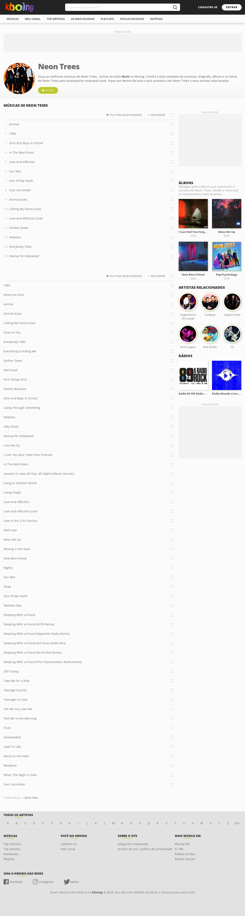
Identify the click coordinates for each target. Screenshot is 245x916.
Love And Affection (22, 162)
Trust (7, 728)
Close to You (12, 332)
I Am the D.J (12, 445)
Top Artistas (12, 849)
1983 (12, 134)
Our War (15, 171)
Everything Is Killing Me (20, 351)
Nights (8, 568)
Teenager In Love (15, 700)
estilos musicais (132, 19)
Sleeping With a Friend (19, 615)
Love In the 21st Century (20, 521)
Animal (14, 124)
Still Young (11, 671)
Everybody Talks (20, 247)
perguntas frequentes (133, 844)
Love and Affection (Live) (26, 218)
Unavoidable (12, 737)
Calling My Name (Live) (25, 209)
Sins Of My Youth (21, 181)
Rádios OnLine (185, 859)
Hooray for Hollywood (24, 256)
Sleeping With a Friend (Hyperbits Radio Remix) (37, 634)
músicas (13, 19)
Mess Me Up (12, 539)
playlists (107, 19)
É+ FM (179, 849)
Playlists (9, 859)
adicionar (158, 115)
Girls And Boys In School (26, 143)
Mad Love (10, 530)
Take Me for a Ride (17, 681)
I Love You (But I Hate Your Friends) (28, 455)
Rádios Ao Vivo (185, 854)
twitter (74, 882)
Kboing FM (182, 844)
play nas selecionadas (126, 115)
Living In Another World (20, 483)
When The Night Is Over (20, 775)
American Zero (14, 295)
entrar (231, 7)
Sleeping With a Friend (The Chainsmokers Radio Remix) (43, 662)
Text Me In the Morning (20, 718)
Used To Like (12, 747)
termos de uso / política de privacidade (145, 849)
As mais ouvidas (82, 19)
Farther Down (18, 228)
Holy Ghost (11, 426)
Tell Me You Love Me (18, 709)
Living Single (12, 492)
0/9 (237, 823)
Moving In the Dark (17, 549)
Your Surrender (20, 190)
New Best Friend (15, 558)
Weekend (10, 765)
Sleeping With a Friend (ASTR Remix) (29, 624)
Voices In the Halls (16, 756)
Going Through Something (22, 408)
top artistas (56, 19)
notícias (156, 19)
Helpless (15, 237)
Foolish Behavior (15, 389)
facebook (16, 882)
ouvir (49, 90)
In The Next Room (21, 152)
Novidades (11, 854)
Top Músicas (12, 844)
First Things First (15, 379)
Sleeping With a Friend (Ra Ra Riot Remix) (32, 652)
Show (7, 587)
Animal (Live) (18, 199)
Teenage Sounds (15, 690)
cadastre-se (208, 7)
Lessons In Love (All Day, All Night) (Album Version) (39, 474)
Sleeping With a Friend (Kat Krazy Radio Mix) (35, 643)
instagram (46, 882)
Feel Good (10, 370)
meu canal (33, 19)
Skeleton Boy (12, 605)
